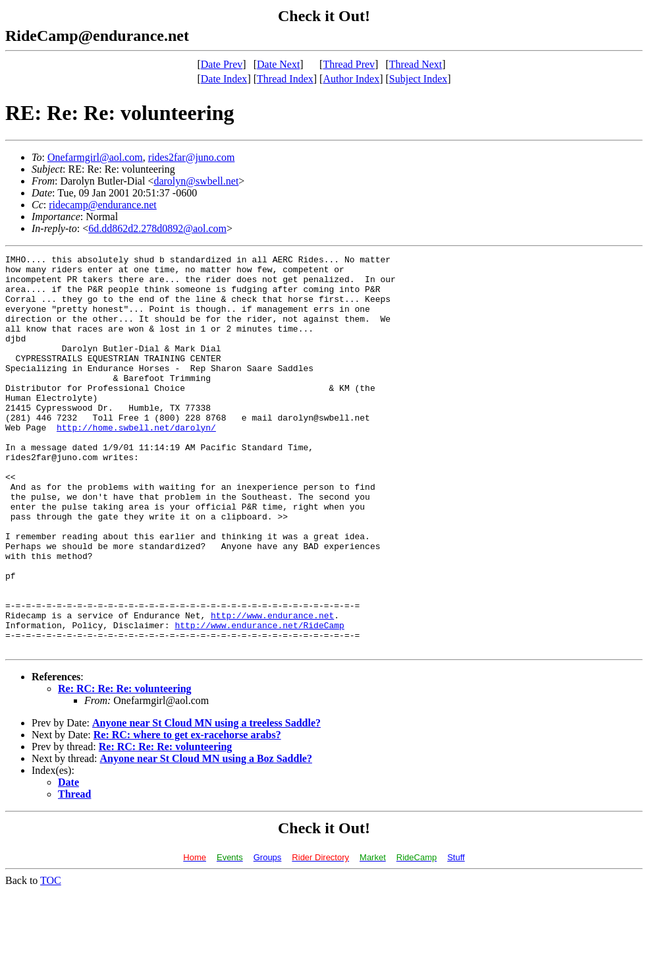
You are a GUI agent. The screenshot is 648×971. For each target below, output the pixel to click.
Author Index (351, 78)
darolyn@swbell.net (195, 181)
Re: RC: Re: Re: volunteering (125, 767)
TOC (50, 959)
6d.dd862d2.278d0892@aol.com (157, 228)
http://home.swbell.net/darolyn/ (136, 463)
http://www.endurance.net (272, 688)
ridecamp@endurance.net (103, 204)
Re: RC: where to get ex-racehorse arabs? (187, 813)
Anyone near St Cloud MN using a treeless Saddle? (206, 802)
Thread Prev (349, 64)
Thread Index (285, 78)
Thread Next (415, 64)
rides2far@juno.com (191, 157)
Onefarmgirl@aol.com (95, 157)
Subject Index (418, 78)
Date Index (224, 78)
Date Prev (222, 64)
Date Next (278, 64)
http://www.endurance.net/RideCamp (259, 700)
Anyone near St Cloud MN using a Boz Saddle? (206, 837)
